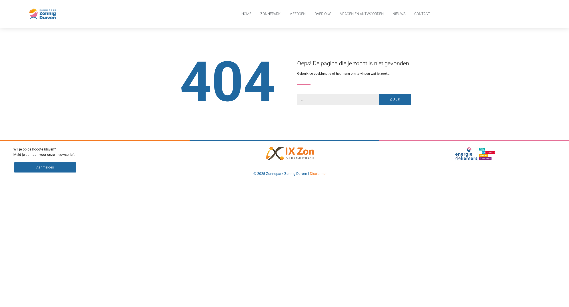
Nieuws (399, 14)
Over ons (323, 14)
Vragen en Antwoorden (362, 14)
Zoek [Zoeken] (395, 99)
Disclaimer (318, 174)
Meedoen (297, 14)
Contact (422, 14)
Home (246, 14)
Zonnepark (270, 14)
